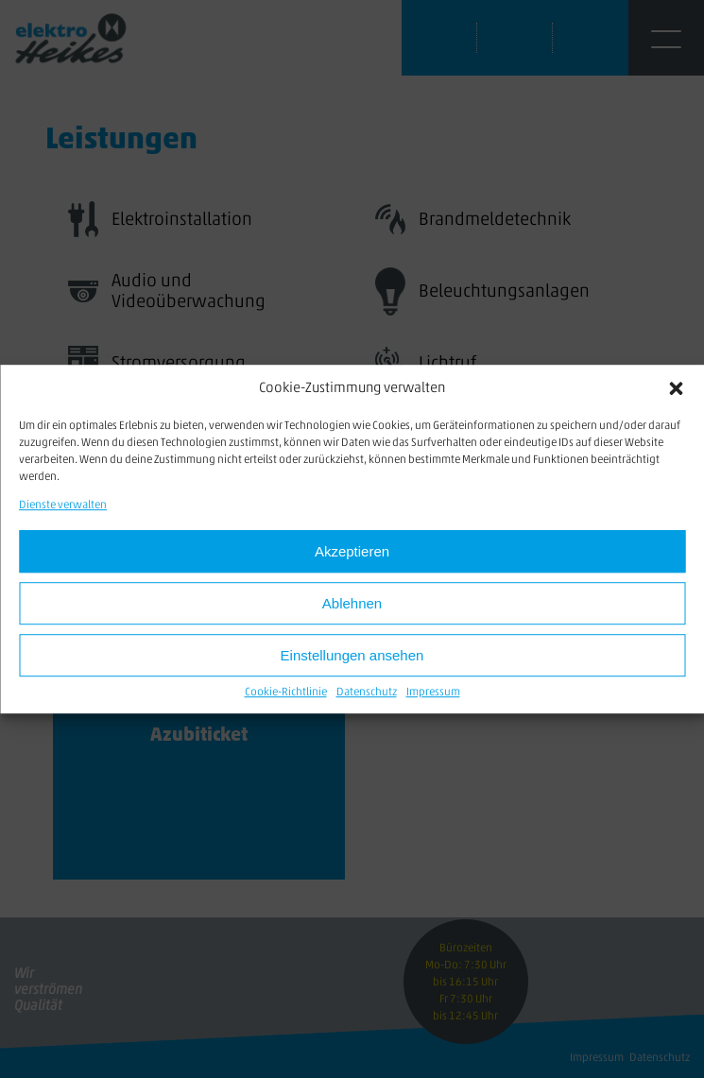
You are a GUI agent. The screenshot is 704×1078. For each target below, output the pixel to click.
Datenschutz (366, 693)
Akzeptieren (352, 551)
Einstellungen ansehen (352, 655)
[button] (675, 388)
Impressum (433, 693)
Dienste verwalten (63, 505)
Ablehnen (352, 603)
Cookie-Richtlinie (286, 693)
